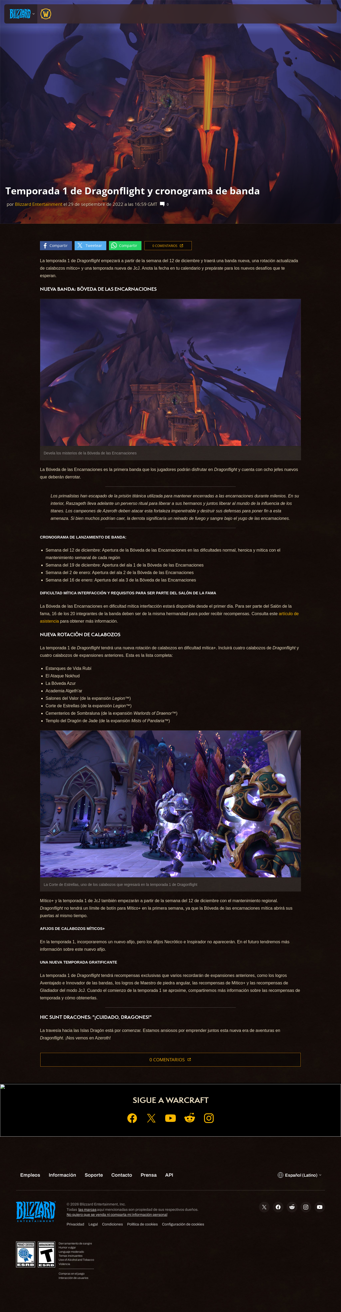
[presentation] (20, 13)
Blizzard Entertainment (38, 204)
